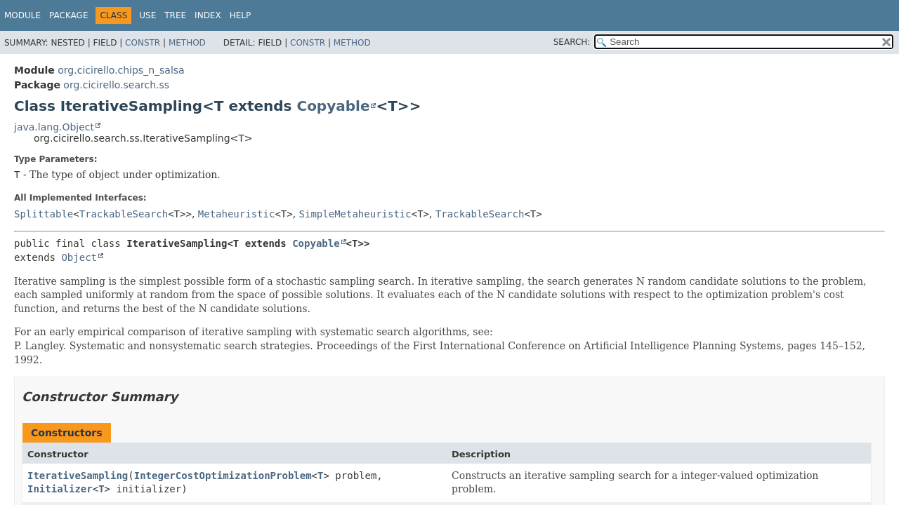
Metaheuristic (236, 214)
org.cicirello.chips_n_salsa (121, 70)
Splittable (43, 214)
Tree (175, 15)
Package (68, 15)
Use (147, 15)
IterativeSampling (77, 475)
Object (79, 257)
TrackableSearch (123, 214)
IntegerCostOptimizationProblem (223, 475)
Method (187, 43)
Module (22, 15)
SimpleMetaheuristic (355, 214)
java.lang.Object (54, 127)
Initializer (60, 488)
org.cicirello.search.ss (116, 84)
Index (208, 15)
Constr (142, 43)
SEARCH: (572, 42)
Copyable (332, 105)
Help (240, 15)
